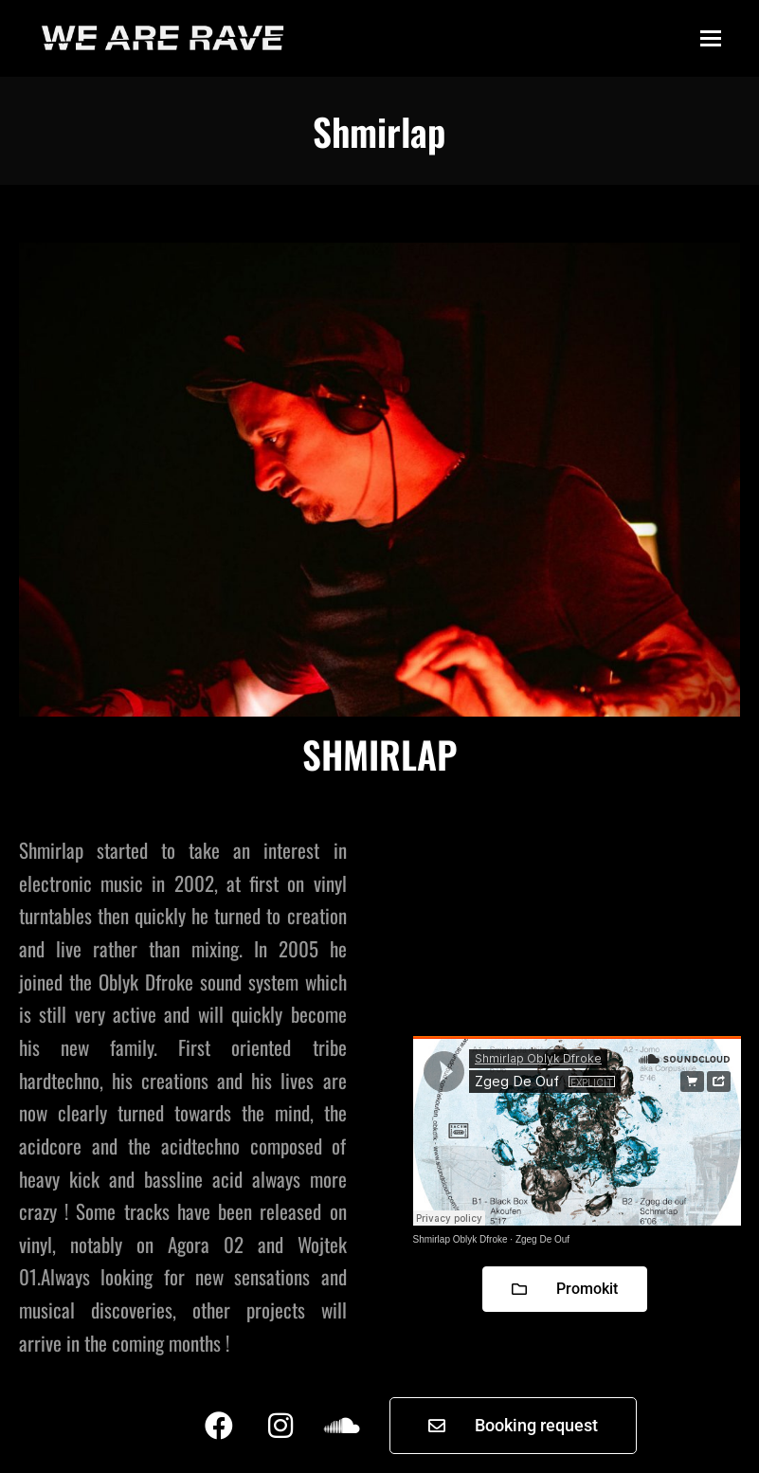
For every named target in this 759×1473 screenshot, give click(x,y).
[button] (710, 38)
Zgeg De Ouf (542, 1239)
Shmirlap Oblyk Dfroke (460, 1239)
